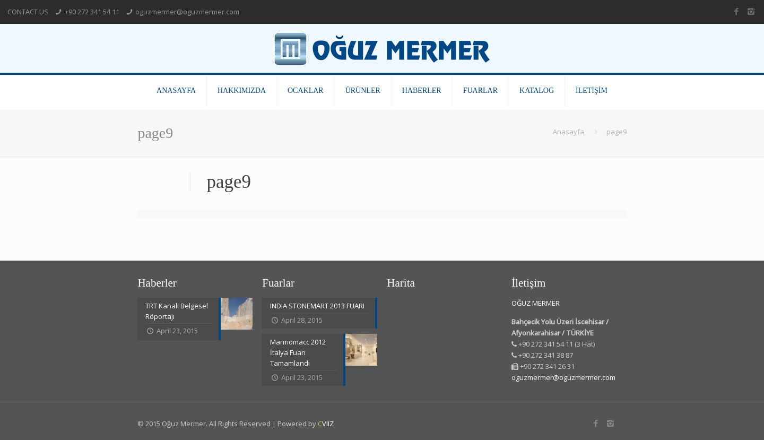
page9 (616, 131)
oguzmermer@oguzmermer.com (187, 11)
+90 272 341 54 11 (92, 11)
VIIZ (326, 423)
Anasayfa (568, 131)
